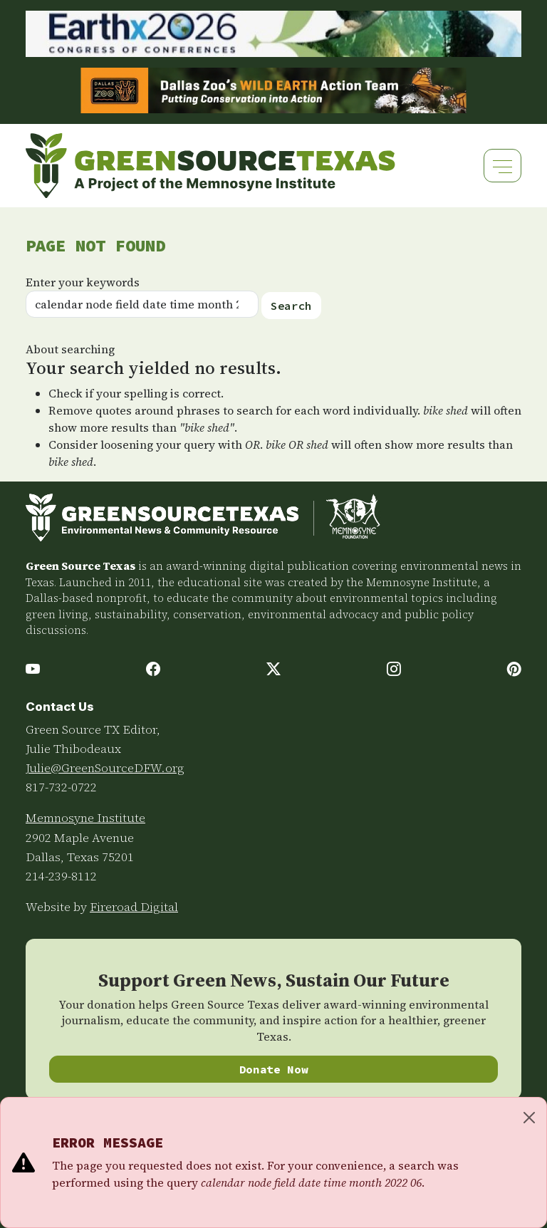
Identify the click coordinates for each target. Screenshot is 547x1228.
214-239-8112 (61, 876)
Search (291, 305)
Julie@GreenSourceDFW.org (105, 767)
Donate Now (273, 1069)
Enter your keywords (83, 282)
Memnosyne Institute (85, 817)
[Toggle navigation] (502, 165)
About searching (70, 349)
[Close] (529, 1118)
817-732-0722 (61, 787)
